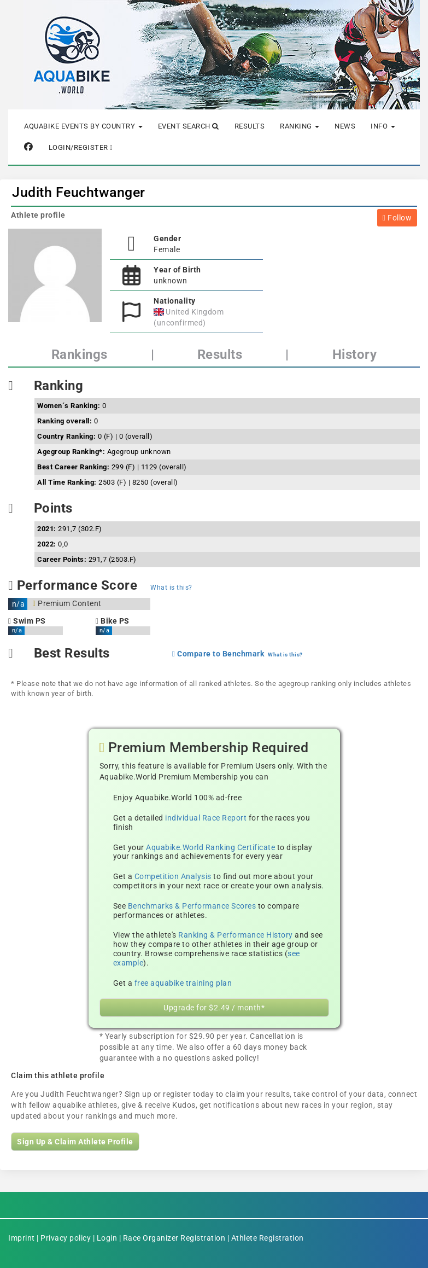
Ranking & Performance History (235, 934)
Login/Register (81, 147)
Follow (397, 217)
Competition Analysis (173, 876)
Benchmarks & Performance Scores (192, 905)
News (345, 126)
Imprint (21, 1238)
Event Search (188, 126)
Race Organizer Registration (174, 1238)
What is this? (171, 587)
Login (107, 1238)
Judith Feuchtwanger (78, 192)
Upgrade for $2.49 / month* (214, 1007)
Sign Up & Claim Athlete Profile (75, 1141)
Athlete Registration (267, 1238)
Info (383, 126)
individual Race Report (206, 817)
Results (249, 126)
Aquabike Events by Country (83, 126)
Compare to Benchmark (218, 653)
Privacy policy (65, 1238)
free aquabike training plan (183, 983)
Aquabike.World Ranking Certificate (210, 847)
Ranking (299, 126)
